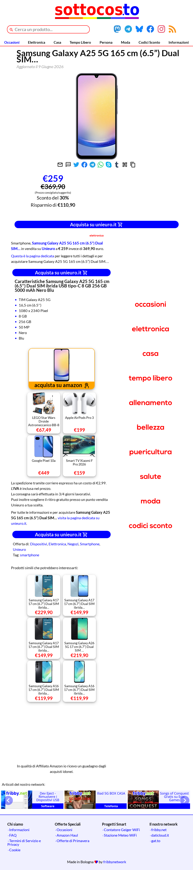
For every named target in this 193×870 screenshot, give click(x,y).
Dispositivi (38, 544)
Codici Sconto (149, 42)
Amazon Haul (67, 835)
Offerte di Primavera (73, 840)
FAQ (13, 835)
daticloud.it (160, 835)
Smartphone (89, 544)
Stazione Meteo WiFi (120, 835)
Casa (57, 42)
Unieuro (19, 549)
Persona (106, 42)
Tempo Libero (80, 42)
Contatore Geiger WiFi (122, 829)
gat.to (155, 840)
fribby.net (159, 829)
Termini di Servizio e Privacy (24, 842)
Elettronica (36, 42)
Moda (125, 42)
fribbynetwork (114, 862)
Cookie (14, 850)
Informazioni (179, 42)
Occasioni (11, 42)
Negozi (72, 544)
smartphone (29, 555)
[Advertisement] (140, 195)
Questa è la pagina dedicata (32, 256)
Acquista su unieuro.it (96, 224)
